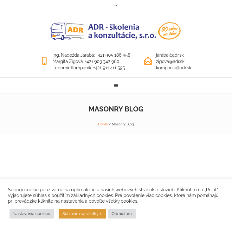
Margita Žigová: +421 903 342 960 (86, 61)
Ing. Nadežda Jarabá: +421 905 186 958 (92, 55)
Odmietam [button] (122, 213)
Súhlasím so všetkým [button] (82, 213)
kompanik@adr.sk (173, 67)
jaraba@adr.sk (170, 55)
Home (103, 124)
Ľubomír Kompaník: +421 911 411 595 (89, 67)
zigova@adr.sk (170, 61)
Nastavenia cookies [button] (31, 213)
